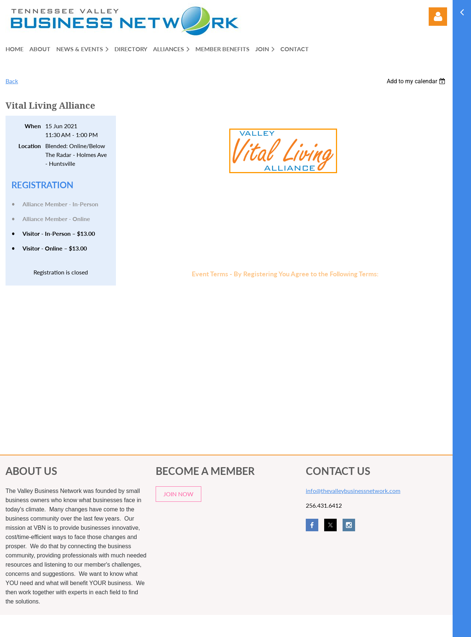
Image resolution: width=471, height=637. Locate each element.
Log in (438, 16)
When (33, 125)
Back (12, 80)
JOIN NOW (178, 493)
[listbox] (417, 81)
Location (29, 145)
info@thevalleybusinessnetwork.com (353, 490)
